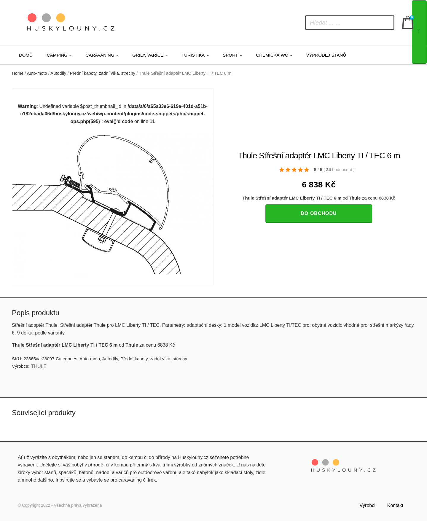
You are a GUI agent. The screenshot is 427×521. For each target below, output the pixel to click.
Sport (230, 55)
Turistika (193, 55)
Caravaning (100, 55)
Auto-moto (37, 73)
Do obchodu (319, 213)
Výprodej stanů (326, 55)
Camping (57, 55)
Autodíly (58, 73)
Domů (26, 55)
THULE (39, 366)
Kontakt (395, 505)
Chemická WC (272, 55)
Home (17, 73)
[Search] (419, 32)
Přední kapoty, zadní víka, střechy (103, 73)
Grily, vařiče (147, 55)
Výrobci (367, 505)
